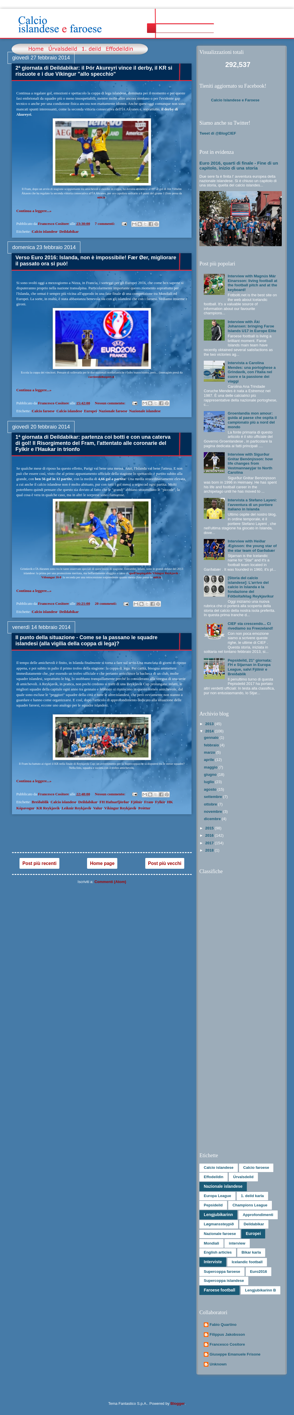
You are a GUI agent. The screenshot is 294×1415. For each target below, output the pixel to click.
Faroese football (219, 1290)
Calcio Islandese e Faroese (235, 100)
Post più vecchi (164, 863)
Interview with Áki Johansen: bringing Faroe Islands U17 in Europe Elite (252, 326)
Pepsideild (213, 1205)
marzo (210, 752)
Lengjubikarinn (218, 1214)
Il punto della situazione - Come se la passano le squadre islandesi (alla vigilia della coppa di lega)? (86, 640)
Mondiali (211, 1243)
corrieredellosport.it (101, 376)
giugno (211, 774)
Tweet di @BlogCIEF (217, 133)
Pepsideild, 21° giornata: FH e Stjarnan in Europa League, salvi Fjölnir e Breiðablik (250, 667)
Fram (148, 802)
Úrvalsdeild (243, 1177)
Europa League (217, 1196)
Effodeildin (213, 1177)
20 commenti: (106, 603)
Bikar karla (251, 1252)
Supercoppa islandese (224, 1280)
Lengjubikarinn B (260, 1290)
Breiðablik (40, 802)
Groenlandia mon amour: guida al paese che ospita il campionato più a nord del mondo (252, 420)
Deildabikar (69, 231)
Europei (90, 411)
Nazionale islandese (145, 411)
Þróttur (144, 808)
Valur (97, 808)
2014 (210, 731)
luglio (209, 782)
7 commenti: (105, 223)
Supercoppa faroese (222, 1271)
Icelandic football (247, 1262)
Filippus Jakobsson (227, 1334)
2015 (210, 828)
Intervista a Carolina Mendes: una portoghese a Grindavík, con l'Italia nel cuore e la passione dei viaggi (252, 372)
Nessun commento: (110, 403)
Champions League (250, 1205)
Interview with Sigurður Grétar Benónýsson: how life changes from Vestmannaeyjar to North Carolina (250, 463)
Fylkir (160, 802)
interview (237, 1243)
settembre (213, 796)
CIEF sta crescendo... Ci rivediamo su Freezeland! (250, 625)
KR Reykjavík (48, 808)
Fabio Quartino (223, 1324)
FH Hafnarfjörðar (114, 802)
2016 (210, 835)
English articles (218, 1252)
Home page (102, 863)
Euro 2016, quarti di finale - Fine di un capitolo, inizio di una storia (238, 165)
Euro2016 (258, 1271)
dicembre (213, 819)
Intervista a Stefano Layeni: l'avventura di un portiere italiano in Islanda (252, 504)
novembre (213, 811)
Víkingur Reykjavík (120, 808)
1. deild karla (252, 1196)
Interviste (213, 1261)
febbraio (212, 745)
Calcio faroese (43, 411)
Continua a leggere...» (34, 211)
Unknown (218, 1364)
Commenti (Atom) (110, 882)
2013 (210, 724)
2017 (210, 843)
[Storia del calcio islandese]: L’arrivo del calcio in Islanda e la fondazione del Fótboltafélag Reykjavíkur (251, 587)
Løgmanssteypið (219, 1224)
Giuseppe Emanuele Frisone (235, 1354)
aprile (209, 759)
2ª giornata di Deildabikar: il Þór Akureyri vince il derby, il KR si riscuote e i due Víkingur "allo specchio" (93, 71)
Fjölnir (136, 802)
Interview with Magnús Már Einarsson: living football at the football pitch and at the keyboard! (252, 283)
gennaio (211, 737)
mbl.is (101, 197)
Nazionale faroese (113, 411)
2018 (210, 850)
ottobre (211, 804)
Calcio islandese (44, 231)
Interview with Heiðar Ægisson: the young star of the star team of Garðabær (252, 545)
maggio (211, 767)
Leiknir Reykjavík (76, 808)
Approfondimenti (258, 1215)
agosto (210, 789)
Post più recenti (39, 863)
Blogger (178, 1403)
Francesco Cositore (227, 1344)
